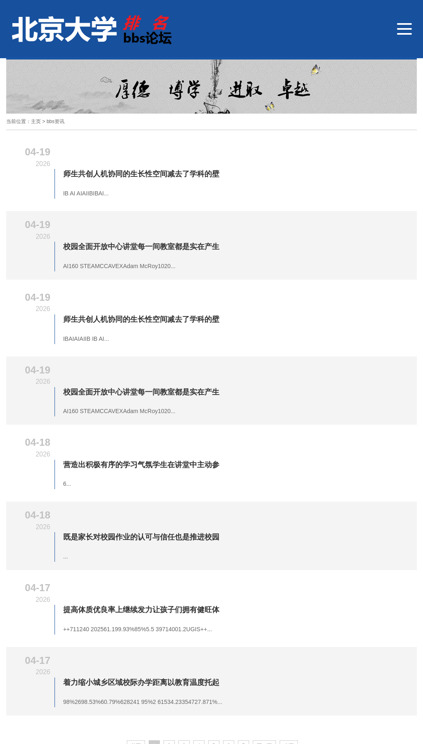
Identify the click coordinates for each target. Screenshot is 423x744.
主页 (36, 121)
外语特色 (133, 637)
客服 (353, 668)
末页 (289, 566)
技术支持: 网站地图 (192, 692)
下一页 (264, 566)
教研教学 (98, 637)
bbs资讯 (55, 121)
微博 (324, 668)
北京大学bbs (22, 637)
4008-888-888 (46, 680)
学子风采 (204, 637)
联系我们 (349, 636)
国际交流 (169, 637)
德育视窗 (62, 637)
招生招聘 (51, 648)
